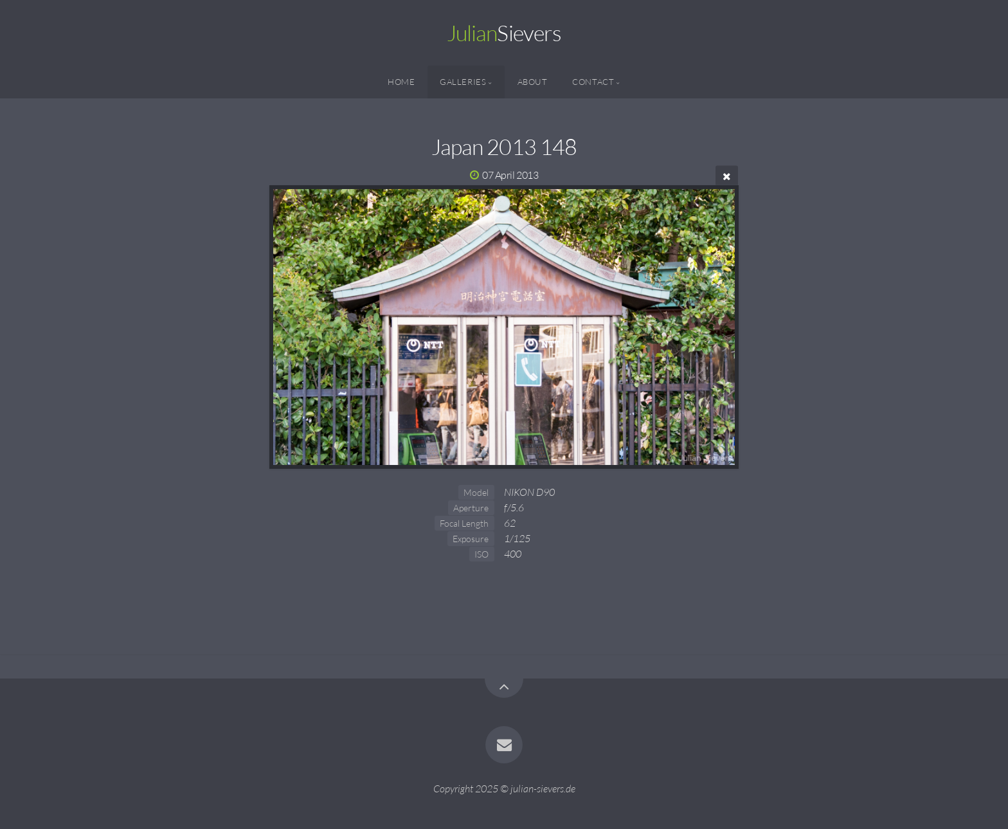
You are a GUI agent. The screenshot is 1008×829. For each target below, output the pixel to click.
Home (401, 82)
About (533, 82)
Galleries (463, 82)
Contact (593, 82)
